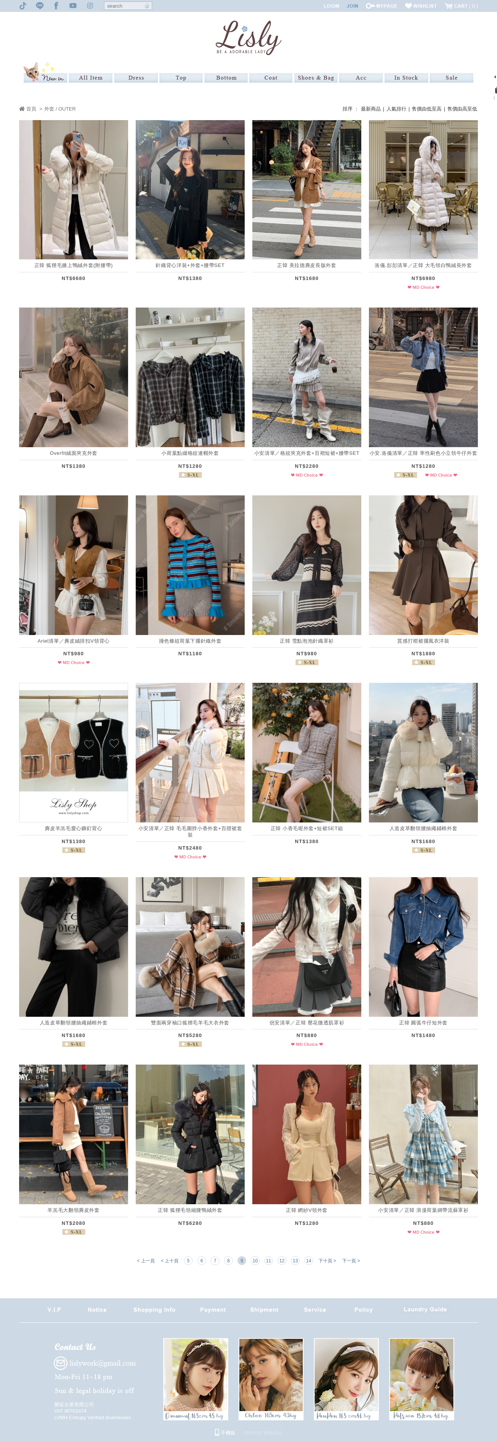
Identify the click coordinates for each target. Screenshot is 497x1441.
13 (295, 1261)
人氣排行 (396, 109)
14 (308, 1261)
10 (255, 1261)
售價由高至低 (462, 109)
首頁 (27, 109)
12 (281, 1261)
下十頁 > (327, 1261)
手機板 (225, 1433)
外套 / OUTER (60, 109)
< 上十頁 (170, 1261)
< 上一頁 (145, 1261)
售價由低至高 (427, 109)
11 (268, 1261)
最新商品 (371, 109)
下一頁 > (351, 1261)
